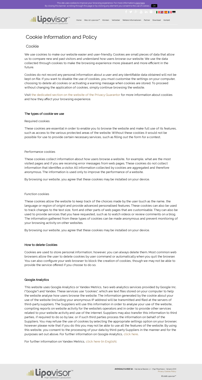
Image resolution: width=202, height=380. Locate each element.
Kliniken (105, 20)
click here (140, 3)
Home (78, 20)
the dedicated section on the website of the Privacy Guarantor (75, 94)
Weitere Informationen (131, 20)
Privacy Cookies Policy (167, 371)
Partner (147, 20)
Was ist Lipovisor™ (92, 20)
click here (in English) (101, 341)
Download (156, 20)
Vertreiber (116, 20)
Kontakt (167, 20)
